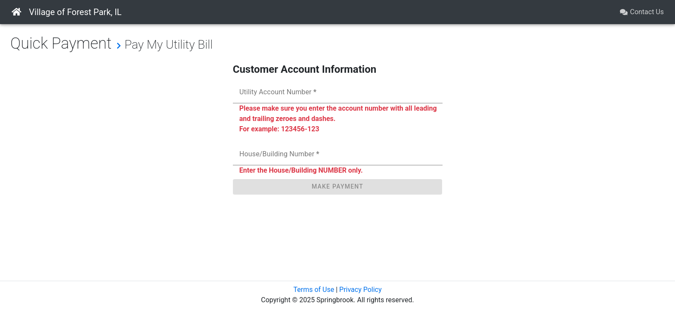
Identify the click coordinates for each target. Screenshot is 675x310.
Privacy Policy (360, 289)
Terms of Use (313, 289)
